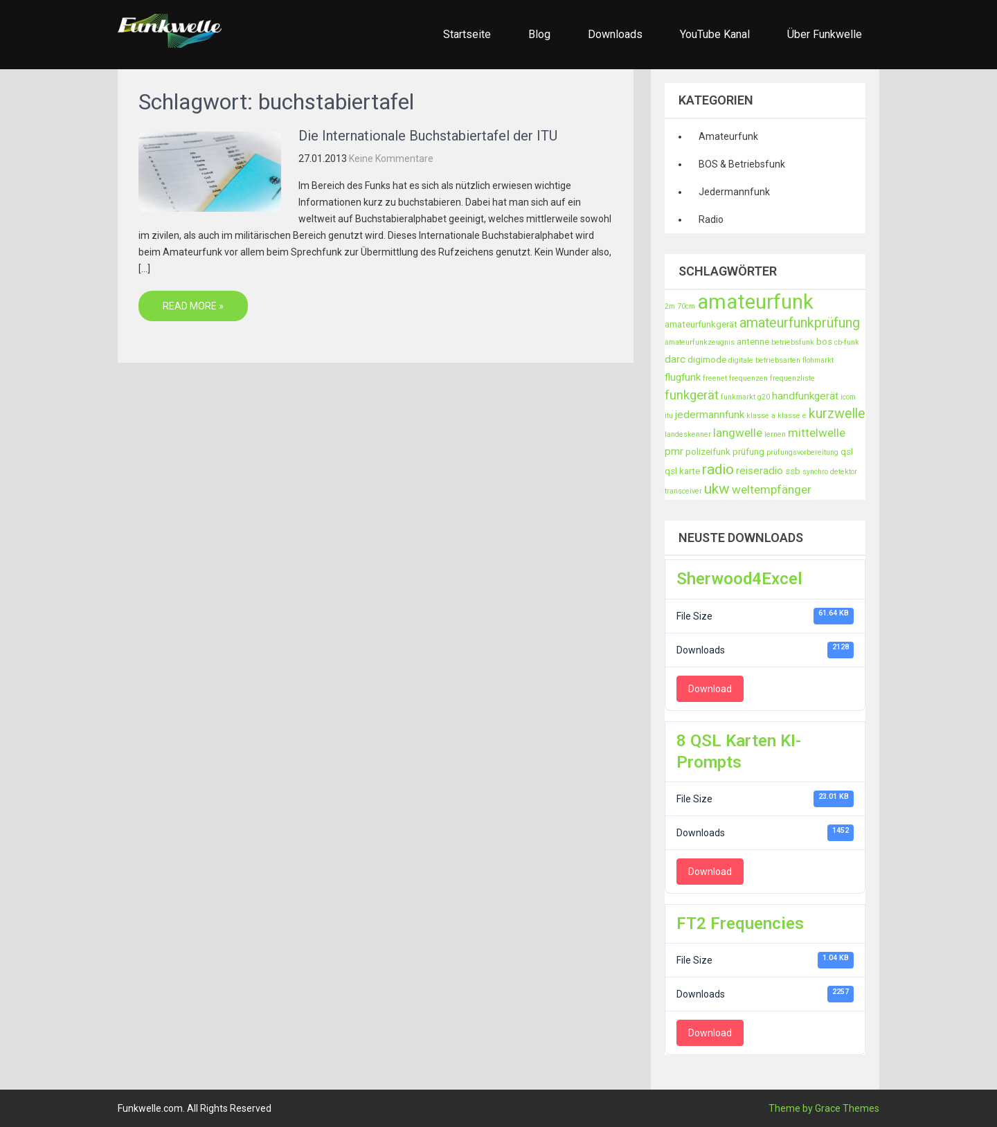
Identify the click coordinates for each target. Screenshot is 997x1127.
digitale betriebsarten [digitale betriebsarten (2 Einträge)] (764, 360)
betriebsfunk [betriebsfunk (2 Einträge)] (792, 342)
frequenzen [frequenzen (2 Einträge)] (748, 378)
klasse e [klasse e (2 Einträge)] (792, 415)
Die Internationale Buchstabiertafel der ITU (427, 135)
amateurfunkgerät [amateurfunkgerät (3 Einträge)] (701, 324)
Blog (539, 34)
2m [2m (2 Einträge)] (670, 306)
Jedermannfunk (734, 191)
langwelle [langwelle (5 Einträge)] (737, 433)
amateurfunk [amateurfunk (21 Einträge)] (755, 302)
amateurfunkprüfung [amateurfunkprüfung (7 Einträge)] (799, 323)
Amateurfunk (728, 136)
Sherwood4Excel (739, 578)
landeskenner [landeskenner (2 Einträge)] (688, 434)
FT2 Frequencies (740, 923)
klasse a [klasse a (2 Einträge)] (760, 415)
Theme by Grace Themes (824, 1108)
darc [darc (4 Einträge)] (675, 359)
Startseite (467, 34)
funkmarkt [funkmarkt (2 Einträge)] (738, 397)
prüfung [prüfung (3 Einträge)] (748, 452)
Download (710, 688)
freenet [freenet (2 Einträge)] (715, 378)
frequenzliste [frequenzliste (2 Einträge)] (792, 378)
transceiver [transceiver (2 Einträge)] (683, 491)
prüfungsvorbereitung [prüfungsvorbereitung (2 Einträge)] (802, 452)
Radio (711, 219)
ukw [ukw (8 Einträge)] (717, 488)
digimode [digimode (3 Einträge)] (707, 359)
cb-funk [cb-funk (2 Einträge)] (846, 342)
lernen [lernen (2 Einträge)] (775, 434)
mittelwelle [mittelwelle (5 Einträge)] (816, 433)
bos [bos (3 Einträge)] (824, 341)
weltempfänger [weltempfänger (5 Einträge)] (771, 489)
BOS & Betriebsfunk (742, 164)
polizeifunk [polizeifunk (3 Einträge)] (707, 452)
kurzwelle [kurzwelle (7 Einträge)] (837, 414)
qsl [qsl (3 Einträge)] (847, 452)
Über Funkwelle (824, 34)
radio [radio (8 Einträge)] (718, 469)
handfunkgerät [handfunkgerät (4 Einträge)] (805, 396)
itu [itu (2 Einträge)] (669, 415)
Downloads (615, 34)
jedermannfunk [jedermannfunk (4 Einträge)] (709, 414)
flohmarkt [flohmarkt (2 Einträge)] (818, 360)
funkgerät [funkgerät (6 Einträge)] (692, 395)
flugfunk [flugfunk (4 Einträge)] (683, 377)
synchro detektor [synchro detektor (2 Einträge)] (829, 471)
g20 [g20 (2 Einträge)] (763, 397)
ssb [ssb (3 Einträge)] (792, 471)
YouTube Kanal (715, 34)
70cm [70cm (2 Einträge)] (686, 306)
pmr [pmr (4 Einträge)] (674, 451)
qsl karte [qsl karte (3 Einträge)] (682, 471)
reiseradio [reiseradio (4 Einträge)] (759, 471)
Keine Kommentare (391, 158)
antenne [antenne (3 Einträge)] (753, 341)
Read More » (193, 306)
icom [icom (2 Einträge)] (848, 397)
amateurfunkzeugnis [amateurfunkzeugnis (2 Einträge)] (700, 342)
